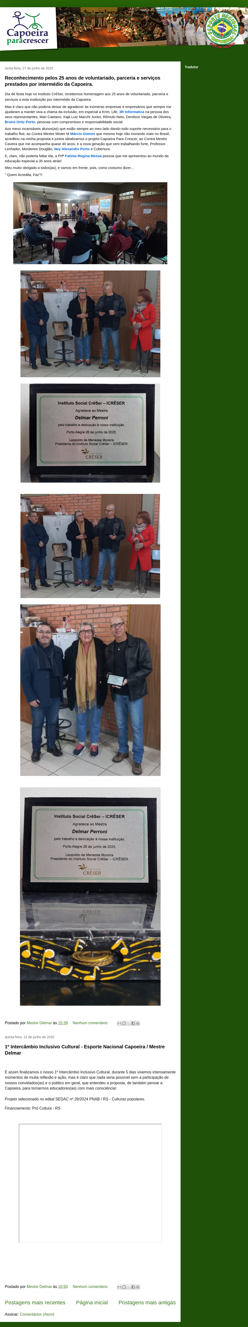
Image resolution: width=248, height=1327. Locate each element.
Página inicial (92, 1303)
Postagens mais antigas (147, 1303)
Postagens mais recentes (35, 1303)
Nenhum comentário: (91, 1023)
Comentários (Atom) (37, 1314)
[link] (131, 112)
